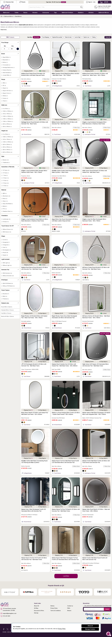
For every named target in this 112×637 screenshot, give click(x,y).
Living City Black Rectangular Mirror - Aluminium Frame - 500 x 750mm (94, 220)
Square (5, 255)
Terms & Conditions (55, 610)
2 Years (6, 178)
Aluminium (6, 196)
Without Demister (8, 275)
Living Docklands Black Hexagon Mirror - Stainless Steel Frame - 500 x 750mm (34, 171)
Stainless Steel (7, 211)
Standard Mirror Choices (7, 310)
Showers (34, 12)
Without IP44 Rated (9, 286)
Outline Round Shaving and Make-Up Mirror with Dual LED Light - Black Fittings (64, 268)
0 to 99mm (6, 108)
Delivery (52, 606)
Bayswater (6, 59)
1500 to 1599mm (8, 121)
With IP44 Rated (8, 283)
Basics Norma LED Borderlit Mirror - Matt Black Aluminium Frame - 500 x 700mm (96, 316)
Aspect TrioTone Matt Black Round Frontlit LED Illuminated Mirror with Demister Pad (65, 461)
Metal (5, 206)
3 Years (5, 180)
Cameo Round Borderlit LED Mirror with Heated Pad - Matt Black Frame (94, 171)
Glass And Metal (8, 203)
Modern (6, 160)
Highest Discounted (57, 37)
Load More (66, 576)
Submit (107, 609)
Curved (5, 239)
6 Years (5, 185)
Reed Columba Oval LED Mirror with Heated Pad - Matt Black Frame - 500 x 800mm (64, 365)
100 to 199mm (7, 113)
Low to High (77, 37)
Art (4, 85)
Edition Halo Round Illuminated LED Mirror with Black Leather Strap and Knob (65, 220)
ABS (4, 193)
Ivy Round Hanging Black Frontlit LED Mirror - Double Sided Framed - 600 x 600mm (66, 413)
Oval (5, 247)
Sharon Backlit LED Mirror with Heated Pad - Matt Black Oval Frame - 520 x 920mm (35, 413)
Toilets (16, 12)
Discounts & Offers (39, 610)
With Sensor (7, 232)
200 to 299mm (7, 124)
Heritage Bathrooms (9, 67)
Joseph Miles (7, 75)
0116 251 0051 (5, 616)
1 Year (5, 175)
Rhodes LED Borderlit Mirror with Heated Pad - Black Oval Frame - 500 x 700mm (34, 316)
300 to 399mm (7, 126)
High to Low (86, 37)
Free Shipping (45, 37)
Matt (5, 296)
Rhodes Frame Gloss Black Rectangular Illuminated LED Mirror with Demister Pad (64, 316)
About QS (36, 606)
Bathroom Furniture (67, 12)
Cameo (5, 98)
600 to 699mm (7, 152)
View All (108, 37)
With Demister (7, 273)
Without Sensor (8, 229)
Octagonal (6, 245)
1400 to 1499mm (8, 119)
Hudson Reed (7, 70)
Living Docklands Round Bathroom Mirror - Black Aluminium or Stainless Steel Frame (35, 220)
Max (13, 46)
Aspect (5, 88)
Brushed (6, 293)
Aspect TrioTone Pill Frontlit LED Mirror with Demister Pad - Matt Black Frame (34, 558)
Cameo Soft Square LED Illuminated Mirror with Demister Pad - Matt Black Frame (95, 365)
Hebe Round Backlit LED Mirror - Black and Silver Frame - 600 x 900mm (96, 510)
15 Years (6, 173)
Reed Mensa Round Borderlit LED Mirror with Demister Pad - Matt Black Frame (34, 268)
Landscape (6, 219)
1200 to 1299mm (8, 116)
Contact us (70, 606)
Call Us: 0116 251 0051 (104, 6)
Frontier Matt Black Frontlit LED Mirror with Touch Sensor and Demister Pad (96, 461)
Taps (55, 12)
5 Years (6, 183)
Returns (69, 610)
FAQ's (68, 608)
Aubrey (5, 95)
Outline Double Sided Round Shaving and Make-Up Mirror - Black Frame (65, 171)
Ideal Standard (7, 72)
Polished (6, 299)
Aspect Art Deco (8, 90)
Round (5, 252)
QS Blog (36, 608)
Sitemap (36, 613)
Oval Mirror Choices (6, 313)
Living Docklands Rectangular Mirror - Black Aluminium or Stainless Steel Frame (94, 123)
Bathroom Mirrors (104, 12)
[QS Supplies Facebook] (4, 629)
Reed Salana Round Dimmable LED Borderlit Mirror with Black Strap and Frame (33, 74)
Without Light (7, 265)
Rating (94, 37)
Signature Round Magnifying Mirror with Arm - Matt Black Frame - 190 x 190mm (65, 74)
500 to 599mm (7, 149)
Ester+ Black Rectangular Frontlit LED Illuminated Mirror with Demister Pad (33, 510)
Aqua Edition (7, 57)
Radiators (81, 12)
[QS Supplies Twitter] (7, 629)
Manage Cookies (90, 629)
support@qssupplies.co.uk (8, 613)
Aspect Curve (7, 93)
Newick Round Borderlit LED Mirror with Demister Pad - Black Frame (34, 123)
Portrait (6, 221)
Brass (5, 198)
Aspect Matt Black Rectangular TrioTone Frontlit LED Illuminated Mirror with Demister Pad (65, 558)
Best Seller (36, 37)
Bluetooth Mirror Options (7, 316)
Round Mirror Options (6, 307)
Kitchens (91, 12)
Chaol (5, 101)
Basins (25, 12)
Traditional (6, 162)
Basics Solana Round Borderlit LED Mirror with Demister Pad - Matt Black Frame (95, 268)
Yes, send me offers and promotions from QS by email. (97, 605)
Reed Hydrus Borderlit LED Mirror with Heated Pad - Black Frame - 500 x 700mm (95, 74)
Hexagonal (6, 242)
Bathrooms (6, 12)
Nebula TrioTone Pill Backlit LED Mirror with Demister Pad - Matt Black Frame (66, 510)
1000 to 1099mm (8, 111)
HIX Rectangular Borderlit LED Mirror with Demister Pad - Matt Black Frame (33, 365)
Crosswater (6, 65)
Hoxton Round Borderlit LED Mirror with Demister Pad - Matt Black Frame (64, 123)
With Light (6, 263)
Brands (22, 2)
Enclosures (46, 12)
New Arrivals (68, 37)
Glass (5, 201)
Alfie (5, 83)
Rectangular (7, 250)
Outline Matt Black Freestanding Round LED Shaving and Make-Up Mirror (34, 461)
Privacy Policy (53, 608)
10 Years (6, 170)
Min (5, 46)
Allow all (90, 625)
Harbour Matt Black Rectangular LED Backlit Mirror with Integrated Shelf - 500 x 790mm (96, 413)
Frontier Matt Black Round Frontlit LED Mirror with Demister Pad (94, 558)
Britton (5, 62)
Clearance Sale (8, 2)
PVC (5, 208)
